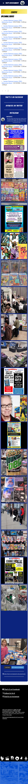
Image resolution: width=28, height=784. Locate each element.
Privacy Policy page (7, 714)
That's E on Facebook (11, 689)
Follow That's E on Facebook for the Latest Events (14, 674)
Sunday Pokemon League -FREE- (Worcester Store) (12, 21)
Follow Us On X (8, 693)
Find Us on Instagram (10, 696)
